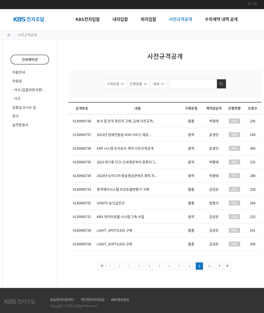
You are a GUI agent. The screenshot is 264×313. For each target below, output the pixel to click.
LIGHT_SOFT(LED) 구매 (114, 243)
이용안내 (18, 72)
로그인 (252, 3)
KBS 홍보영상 (120, 299)
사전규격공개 (180, 19)
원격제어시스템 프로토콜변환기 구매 (123, 189)
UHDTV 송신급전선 (111, 202)
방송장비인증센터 (62, 299)
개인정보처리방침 (92, 299)
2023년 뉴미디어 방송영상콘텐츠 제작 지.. (126, 175)
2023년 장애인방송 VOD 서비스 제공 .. (124, 134)
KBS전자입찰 (88, 19)
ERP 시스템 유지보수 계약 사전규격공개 (125, 148)
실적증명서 (20, 124)
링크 (15, 115)
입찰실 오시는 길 (24, 107)
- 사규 (16, 98)
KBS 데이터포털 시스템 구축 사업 (120, 216)
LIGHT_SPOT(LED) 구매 (114, 230)
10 (209, 266)
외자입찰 (148, 19)
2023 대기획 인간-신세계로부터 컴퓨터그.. (127, 161)
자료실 (17, 80)
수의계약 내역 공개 (221, 19)
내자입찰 (120, 19)
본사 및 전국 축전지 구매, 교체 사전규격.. (126, 120)
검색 (221, 83)
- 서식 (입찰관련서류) (27, 89)
